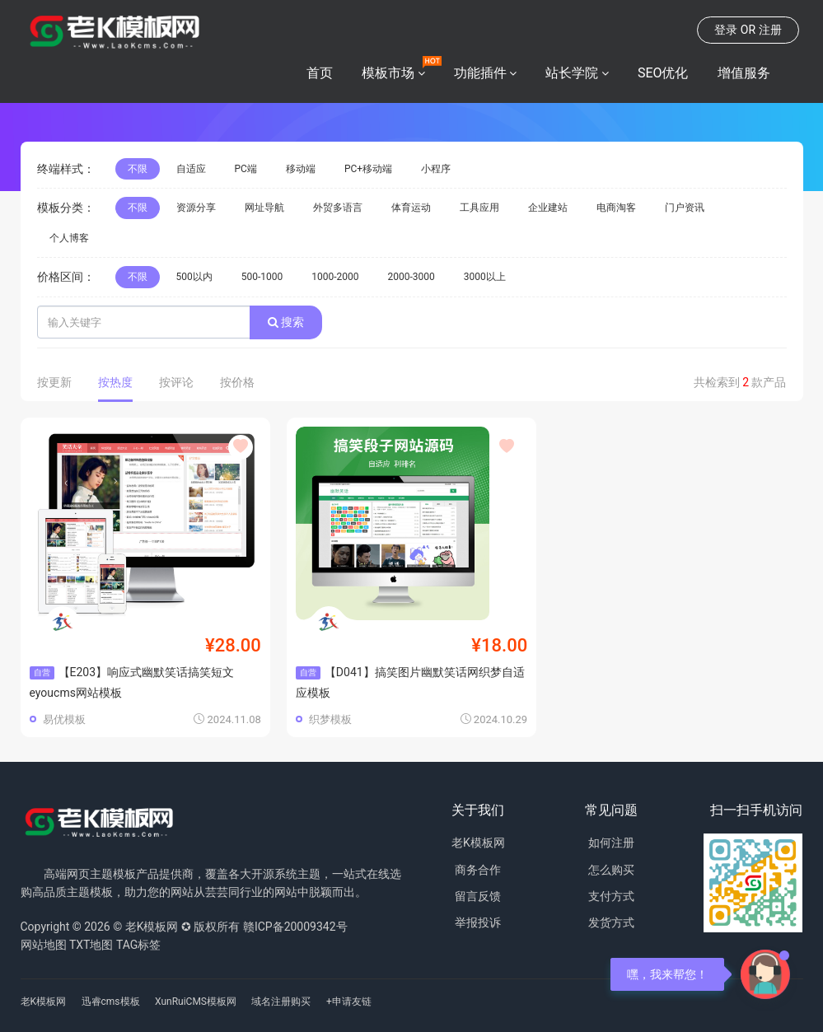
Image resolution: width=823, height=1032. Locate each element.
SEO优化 (663, 73)
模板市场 (388, 73)
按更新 (54, 382)
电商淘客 (616, 207)
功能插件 (480, 73)
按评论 (176, 382)
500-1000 (262, 277)
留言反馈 (478, 896)
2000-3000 (411, 277)
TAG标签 (138, 944)
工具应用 (479, 207)
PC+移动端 (368, 169)
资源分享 (196, 207)
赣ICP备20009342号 (295, 926)
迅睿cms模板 (111, 1001)
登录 (725, 29)
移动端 (301, 169)
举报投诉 (478, 922)
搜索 (286, 322)
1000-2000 (334, 277)
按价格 (237, 382)
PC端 (246, 169)
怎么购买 (611, 869)
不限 (137, 169)
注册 (770, 29)
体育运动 (411, 207)
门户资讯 (684, 207)
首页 (319, 73)
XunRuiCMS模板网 (195, 1001)
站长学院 (571, 73)
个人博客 (69, 238)
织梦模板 (330, 719)
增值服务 (744, 73)
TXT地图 (91, 944)
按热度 (115, 382)
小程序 (436, 169)
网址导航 (264, 207)
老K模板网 (478, 842)
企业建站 (548, 207)
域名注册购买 (281, 1001)
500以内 (194, 277)
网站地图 (44, 944)
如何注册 (611, 842)
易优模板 (64, 719)
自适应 (191, 169)
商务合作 (478, 869)
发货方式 (611, 922)
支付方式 (611, 896)
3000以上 (485, 277)
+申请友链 (349, 1001)
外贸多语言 (337, 207)
